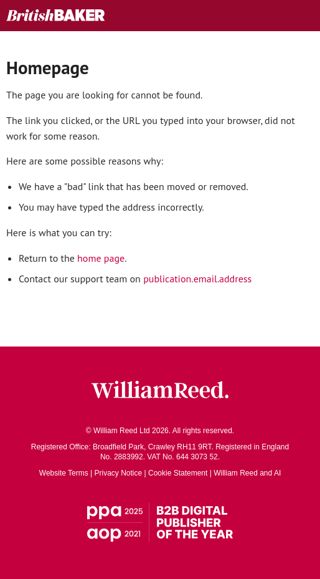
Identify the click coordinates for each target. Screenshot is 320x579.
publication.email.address (197, 278)
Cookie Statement (177, 473)
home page (101, 258)
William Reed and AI (247, 473)
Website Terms (63, 473)
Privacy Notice (119, 473)
